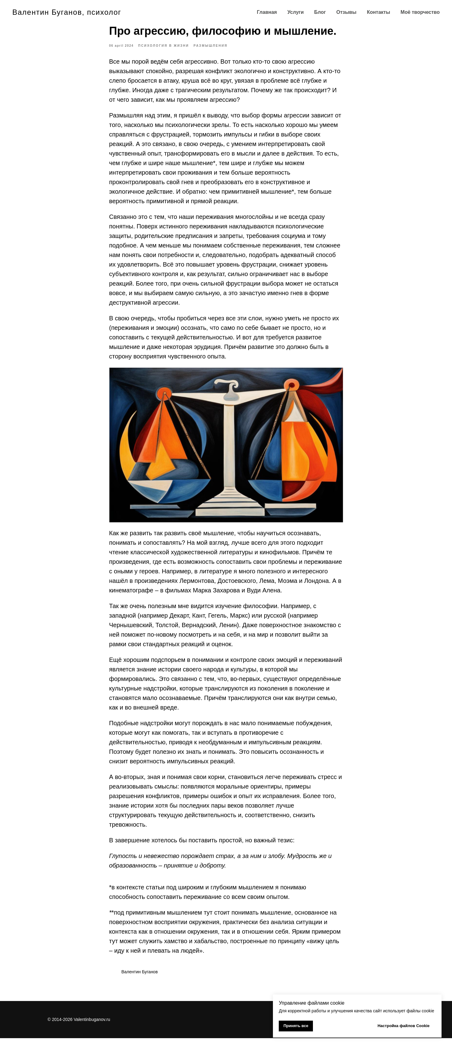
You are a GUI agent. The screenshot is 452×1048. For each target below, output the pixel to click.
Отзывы (346, 12)
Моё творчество (420, 12)
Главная (267, 12)
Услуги (295, 12)
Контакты (378, 12)
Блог (320, 12)
